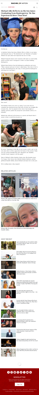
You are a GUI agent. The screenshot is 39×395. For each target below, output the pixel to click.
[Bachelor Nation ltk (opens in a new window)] (30, 372)
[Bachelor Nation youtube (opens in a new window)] (27, 372)
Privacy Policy (12, 389)
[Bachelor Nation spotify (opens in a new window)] (14, 372)
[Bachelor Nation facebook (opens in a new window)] (8, 372)
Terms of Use (19, 389)
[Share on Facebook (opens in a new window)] (34, 7)
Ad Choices (25, 389)
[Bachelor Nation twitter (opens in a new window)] (24, 372)
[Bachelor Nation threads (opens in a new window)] (18, 372)
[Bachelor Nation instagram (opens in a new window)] (11, 372)
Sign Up (19, 384)
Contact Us (5, 389)
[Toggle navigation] (2, 3)
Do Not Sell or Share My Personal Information (24, 391)
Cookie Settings (8, 391)
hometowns (11, 7)
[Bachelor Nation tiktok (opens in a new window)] (21, 372)
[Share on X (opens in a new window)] (37, 7)
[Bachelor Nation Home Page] (19, 3)
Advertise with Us (32, 389)
